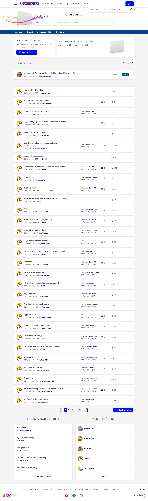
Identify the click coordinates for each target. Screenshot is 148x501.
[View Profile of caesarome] (93, 209)
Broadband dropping (33, 336)
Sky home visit (30, 293)
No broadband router (33, 367)
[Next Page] (87, 410)
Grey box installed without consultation (41, 143)
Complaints (96, 489)
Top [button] (143, 489)
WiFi (26, 209)
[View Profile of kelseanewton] (46, 318)
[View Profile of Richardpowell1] (47, 104)
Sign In (129, 4)
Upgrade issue (30, 314)
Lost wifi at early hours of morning (31, 457)
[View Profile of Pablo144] (44, 360)
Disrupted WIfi (23, 447)
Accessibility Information (82, 489)
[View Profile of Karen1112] (44, 212)
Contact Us (106, 489)
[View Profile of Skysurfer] (44, 297)
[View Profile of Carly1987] (45, 265)
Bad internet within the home (36, 100)
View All (105, 477)
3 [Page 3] (72, 410)
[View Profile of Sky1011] (44, 148)
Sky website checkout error (35, 241)
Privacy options (33, 489)
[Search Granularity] (42, 22)
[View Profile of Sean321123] (45, 125)
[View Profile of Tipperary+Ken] (47, 328)
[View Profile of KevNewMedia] (46, 76)
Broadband (74, 14)
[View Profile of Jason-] (91, 399)
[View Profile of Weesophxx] (45, 233)
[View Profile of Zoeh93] (22, 470)
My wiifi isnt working (25, 437)
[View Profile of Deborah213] (23, 450)
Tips (68, 3)
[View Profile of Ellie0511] (44, 159)
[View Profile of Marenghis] (45, 307)
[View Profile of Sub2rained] (45, 370)
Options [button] (126, 63)
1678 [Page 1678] (81, 410)
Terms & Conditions (47, 489)
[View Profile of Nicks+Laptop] (46, 275)
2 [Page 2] (68, 410)
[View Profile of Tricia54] (92, 111)
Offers (85, 3)
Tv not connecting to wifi (34, 132)
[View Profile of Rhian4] (21, 440)
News (59, 3)
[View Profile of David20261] (23, 460)
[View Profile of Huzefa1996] (45, 244)
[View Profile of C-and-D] (43, 170)
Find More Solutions (43, 477)
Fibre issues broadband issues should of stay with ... (46, 198)
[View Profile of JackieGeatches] (46, 392)
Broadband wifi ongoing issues (37, 325)
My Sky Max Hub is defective (36, 399)
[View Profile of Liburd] (44, 223)
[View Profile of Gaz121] (43, 286)
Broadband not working (27, 467)
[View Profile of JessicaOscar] (46, 93)
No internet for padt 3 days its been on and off (44, 388)
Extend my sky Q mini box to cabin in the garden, (45, 251)
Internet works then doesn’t (36, 230)
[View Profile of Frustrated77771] (47, 191)
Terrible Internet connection (36, 272)
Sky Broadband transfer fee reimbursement (42, 346)
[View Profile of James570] (44, 402)
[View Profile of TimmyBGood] (93, 177)
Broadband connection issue (36, 111)
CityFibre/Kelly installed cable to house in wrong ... (45, 166)
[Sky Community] (29, 3)
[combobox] (78, 22)
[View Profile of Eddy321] (44, 254)
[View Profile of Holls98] (44, 114)
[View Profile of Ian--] (43, 349)
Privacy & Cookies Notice (64, 489)
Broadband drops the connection (38, 219)
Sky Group (116, 489)
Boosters (28, 262)
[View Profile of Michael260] (45, 135)
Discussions (47, 3)
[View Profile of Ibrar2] (44, 339)
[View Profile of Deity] (43, 180)
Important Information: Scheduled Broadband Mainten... (48, 73)
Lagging (27, 177)
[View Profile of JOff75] (43, 201)
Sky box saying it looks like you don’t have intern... (45, 122)
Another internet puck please (36, 304)
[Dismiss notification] (131, 9)
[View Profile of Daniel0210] (93, 325)
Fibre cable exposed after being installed (41, 283)
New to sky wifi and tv (33, 90)
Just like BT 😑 (30, 188)
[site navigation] (15, 4)
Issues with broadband (33, 156)
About (76, 3)
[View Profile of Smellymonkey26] (48, 381)
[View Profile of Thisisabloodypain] (25, 430)
